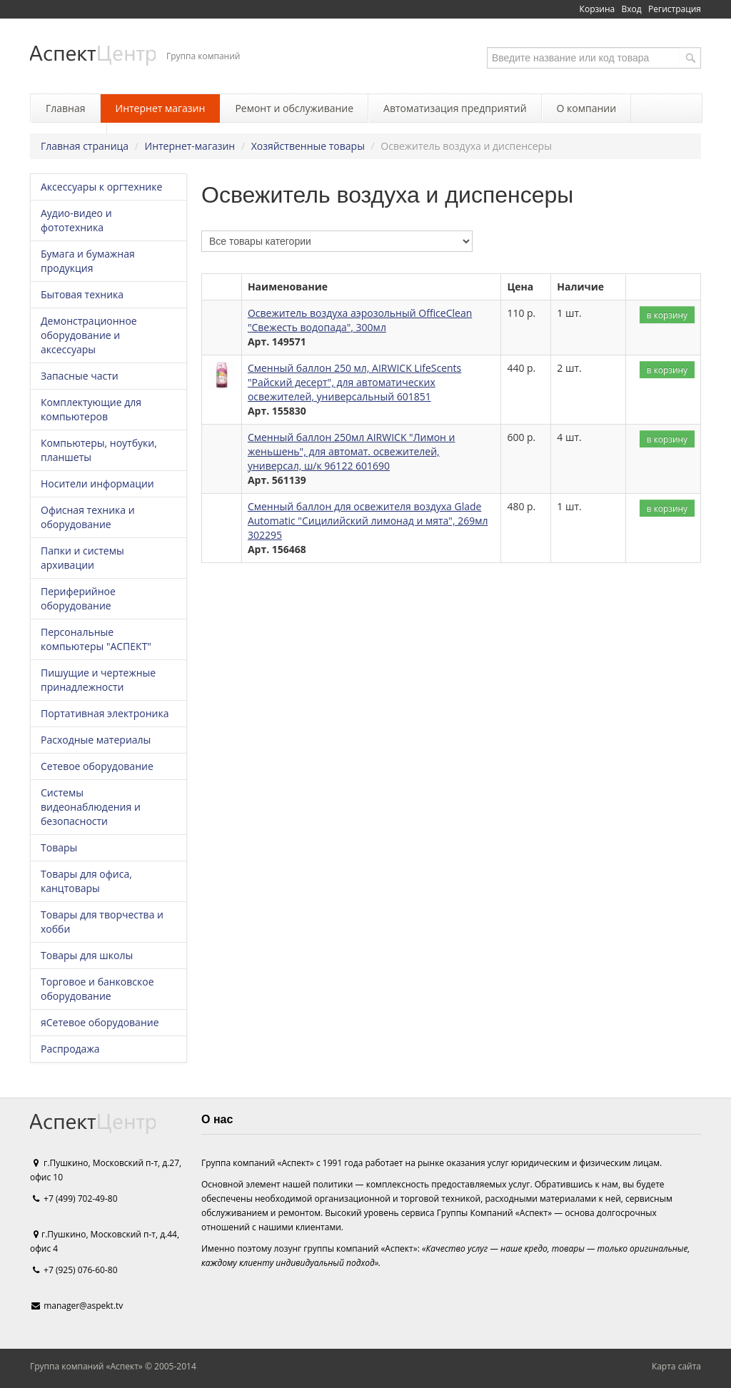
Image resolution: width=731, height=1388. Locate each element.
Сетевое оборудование (97, 766)
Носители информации (97, 483)
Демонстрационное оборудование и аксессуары (89, 335)
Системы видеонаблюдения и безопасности (91, 807)
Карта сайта (676, 1366)
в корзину (667, 314)
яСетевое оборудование (100, 1022)
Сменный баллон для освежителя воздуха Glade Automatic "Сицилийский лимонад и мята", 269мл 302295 (368, 521)
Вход (632, 9)
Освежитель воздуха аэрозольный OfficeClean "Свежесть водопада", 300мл (360, 320)
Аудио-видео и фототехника (76, 220)
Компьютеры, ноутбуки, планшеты (99, 450)
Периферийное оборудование (78, 598)
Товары (59, 847)
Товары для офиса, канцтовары (86, 881)
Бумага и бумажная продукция (88, 261)
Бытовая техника (82, 294)
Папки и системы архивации (82, 558)
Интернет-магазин (190, 146)
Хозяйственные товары (308, 146)
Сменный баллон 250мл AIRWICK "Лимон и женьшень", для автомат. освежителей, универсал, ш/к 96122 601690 (351, 451)
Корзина (597, 9)
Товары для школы (87, 955)
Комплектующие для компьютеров (91, 409)
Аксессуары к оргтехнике (101, 186)
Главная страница (84, 146)
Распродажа (70, 1048)
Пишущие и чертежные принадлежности (98, 680)
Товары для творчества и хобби (102, 922)
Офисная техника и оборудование (88, 517)
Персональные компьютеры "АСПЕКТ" (96, 639)
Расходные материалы (96, 739)
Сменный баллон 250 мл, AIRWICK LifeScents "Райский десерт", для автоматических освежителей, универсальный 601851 (354, 382)
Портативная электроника (104, 713)
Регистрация (674, 9)
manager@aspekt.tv (83, 1306)
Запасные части (80, 376)
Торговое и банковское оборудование (97, 989)
